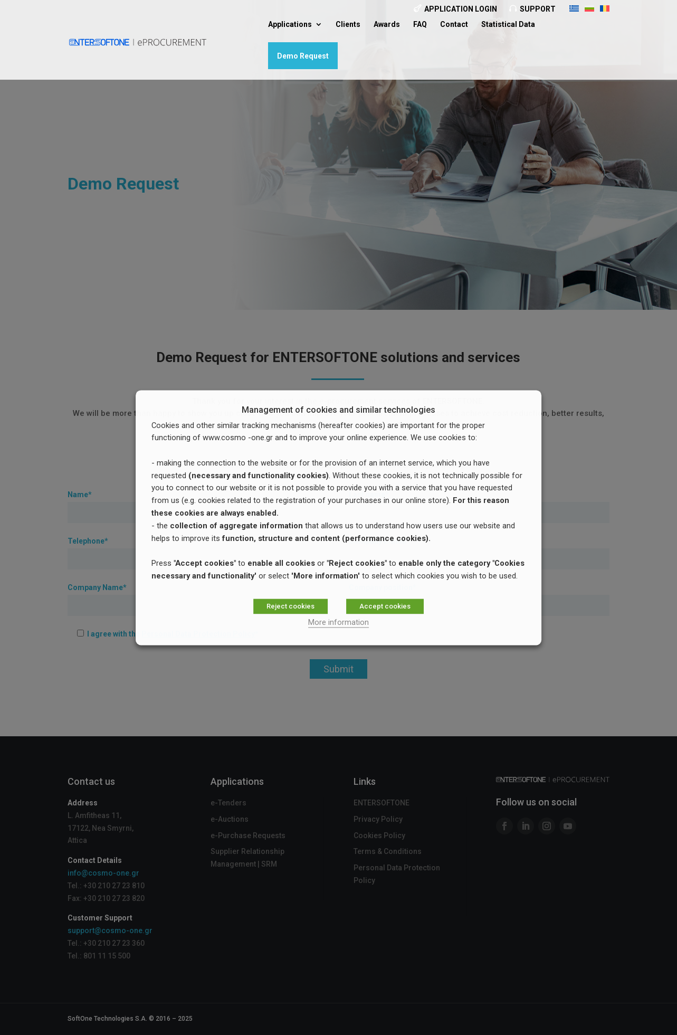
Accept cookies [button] (385, 606)
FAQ (420, 25)
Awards (387, 25)
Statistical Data (508, 25)
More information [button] (338, 622)
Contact (454, 25)
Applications (290, 25)
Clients (348, 25)
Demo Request (303, 56)
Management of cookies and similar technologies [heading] (338, 410)
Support (538, 9)
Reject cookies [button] (290, 606)
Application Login (460, 9)
